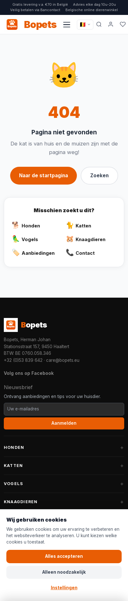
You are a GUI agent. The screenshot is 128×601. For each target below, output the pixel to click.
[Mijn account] (110, 24)
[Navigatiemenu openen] (66, 24)
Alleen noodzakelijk (64, 572)
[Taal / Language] (85, 24)
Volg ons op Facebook (29, 373)
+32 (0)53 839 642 (23, 360)
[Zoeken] (99, 24)
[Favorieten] (123, 24)
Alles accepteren (64, 556)
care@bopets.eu (62, 360)
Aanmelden (64, 423)
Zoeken (99, 175)
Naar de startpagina (43, 175)
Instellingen (64, 587)
